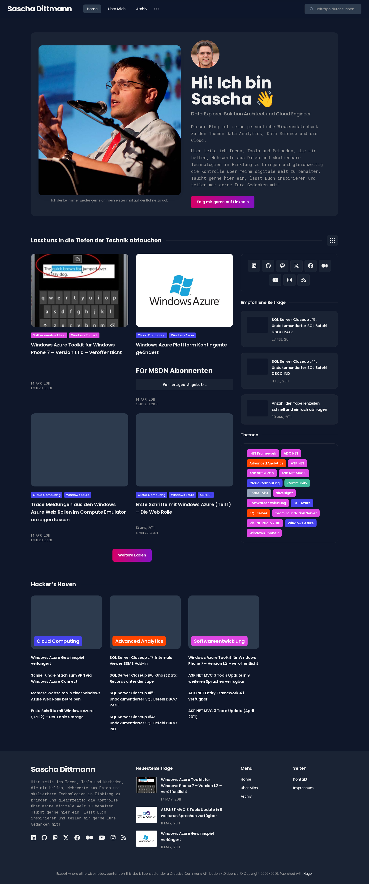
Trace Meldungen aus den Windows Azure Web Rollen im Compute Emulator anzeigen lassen (78, 512)
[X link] (296, 266)
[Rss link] (303, 280)
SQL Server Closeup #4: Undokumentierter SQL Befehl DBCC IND (299, 367)
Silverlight (284, 493)
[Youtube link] (275, 280)
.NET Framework (262, 453)
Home (92, 8)
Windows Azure (182, 335)
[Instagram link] (289, 280)
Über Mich (117, 8)
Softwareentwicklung (49, 335)
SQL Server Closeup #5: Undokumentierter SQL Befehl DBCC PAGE (299, 325)
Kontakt (300, 779)
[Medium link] (325, 266)
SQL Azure (302, 503)
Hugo (308, 873)
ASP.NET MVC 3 (294, 473)
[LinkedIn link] (254, 266)
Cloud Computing (151, 335)
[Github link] (268, 266)
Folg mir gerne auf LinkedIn (223, 202)
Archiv (141, 8)
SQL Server (258, 513)
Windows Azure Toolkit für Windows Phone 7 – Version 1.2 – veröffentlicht (191, 785)
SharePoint (258, 493)
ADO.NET (291, 453)
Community (297, 483)
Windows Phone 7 (84, 335)
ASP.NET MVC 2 (261, 473)
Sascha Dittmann (40, 8)
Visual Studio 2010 (264, 523)
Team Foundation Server (296, 513)
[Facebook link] (311, 266)
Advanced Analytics (266, 463)
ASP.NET (206, 495)
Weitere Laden (132, 555)
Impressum (303, 787)
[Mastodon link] (282, 266)
